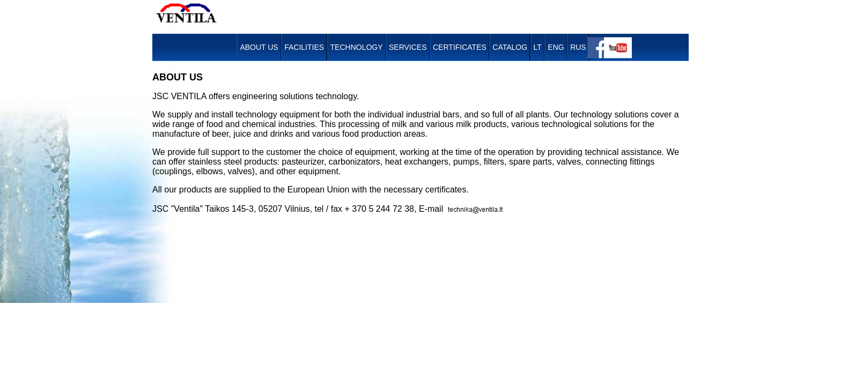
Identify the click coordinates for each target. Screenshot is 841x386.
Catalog (509, 47)
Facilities (304, 47)
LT (538, 47)
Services (408, 47)
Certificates (459, 47)
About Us (259, 47)
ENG (556, 47)
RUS (578, 47)
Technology (356, 47)
